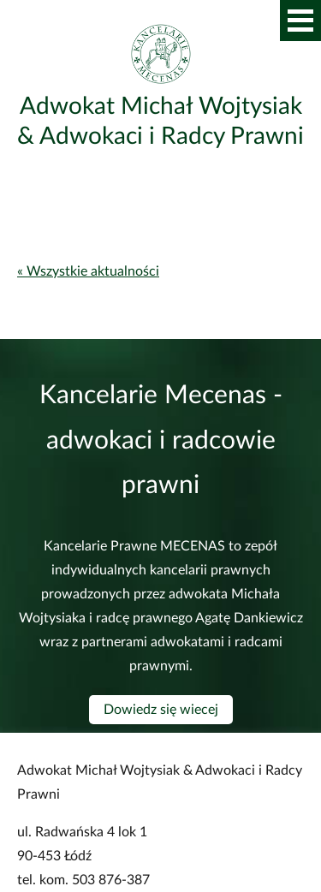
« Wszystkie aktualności (88, 271)
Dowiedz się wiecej (161, 710)
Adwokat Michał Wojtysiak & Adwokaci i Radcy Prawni (160, 121)
